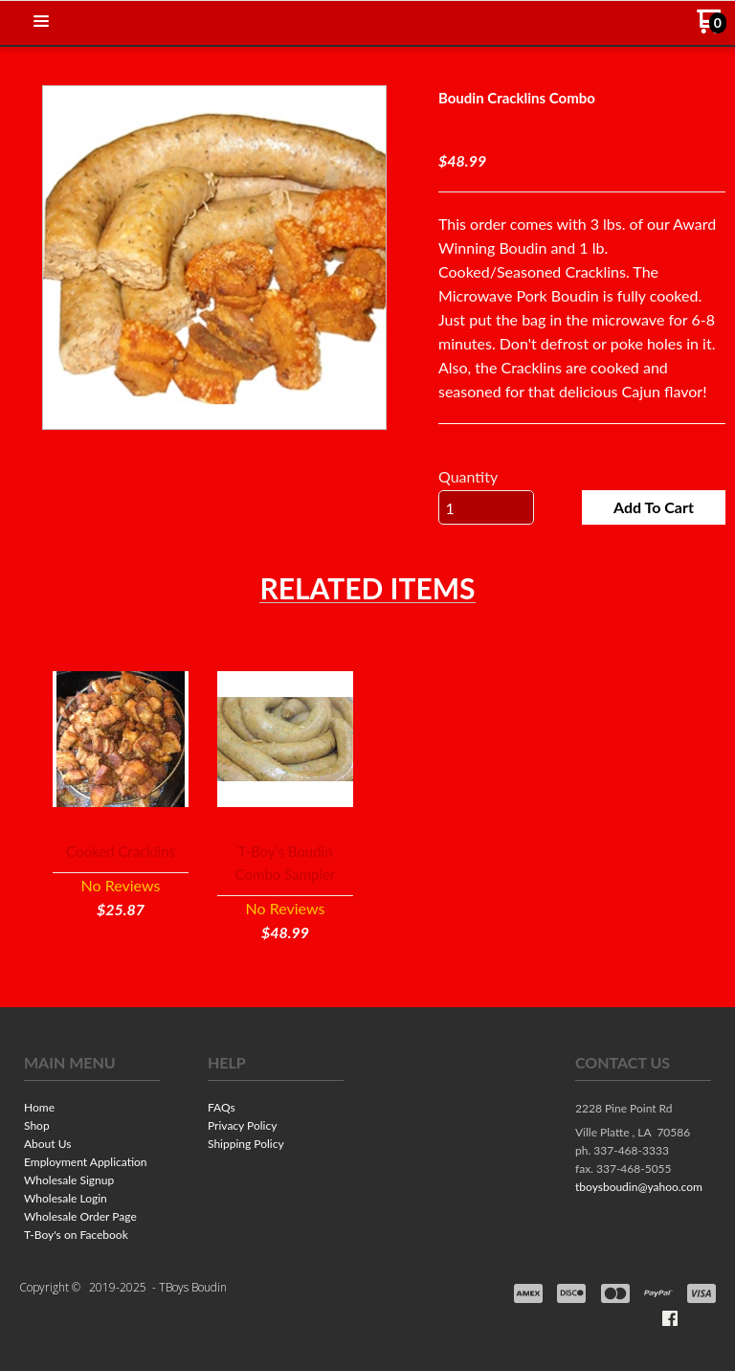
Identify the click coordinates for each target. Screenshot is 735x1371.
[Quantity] (486, 507)
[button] (41, 22)
